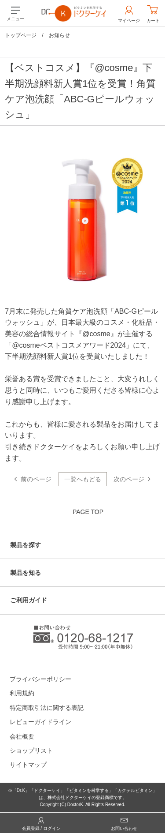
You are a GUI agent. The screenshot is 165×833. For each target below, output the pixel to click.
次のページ (129, 479)
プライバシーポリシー (40, 679)
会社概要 (22, 736)
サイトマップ (28, 764)
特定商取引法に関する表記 (47, 707)
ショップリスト (31, 750)
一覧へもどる (82, 479)
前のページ (36, 479)
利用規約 (22, 693)
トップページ (21, 35)
